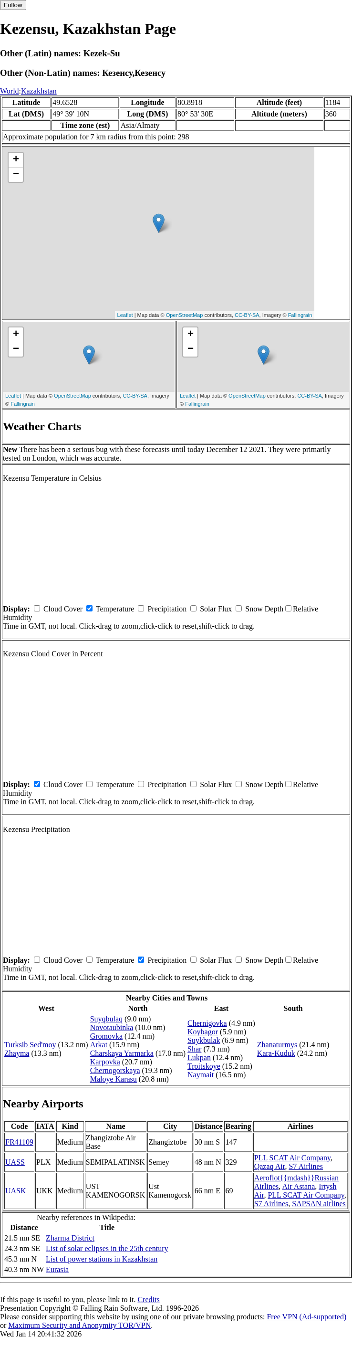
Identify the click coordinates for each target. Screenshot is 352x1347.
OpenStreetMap (184, 315)
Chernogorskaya (115, 1070)
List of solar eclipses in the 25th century (107, 1248)
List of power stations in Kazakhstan (101, 1259)
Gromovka (106, 1036)
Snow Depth (264, 609)
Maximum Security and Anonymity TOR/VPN (79, 1325)
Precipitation (166, 609)
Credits (148, 1299)
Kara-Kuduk (276, 1053)
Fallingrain (300, 315)
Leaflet (125, 315)
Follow (13, 5)
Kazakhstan (39, 91)
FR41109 (19, 1142)
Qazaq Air (269, 1166)
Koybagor (202, 1032)
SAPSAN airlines (318, 1204)
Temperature (115, 609)
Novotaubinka (112, 1027)
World (9, 91)
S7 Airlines (306, 1166)
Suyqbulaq (106, 1019)
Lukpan (199, 1057)
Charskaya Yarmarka (122, 1053)
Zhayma (16, 1053)
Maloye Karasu (113, 1079)
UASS (15, 1162)
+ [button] (16, 160)
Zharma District (70, 1238)
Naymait (200, 1075)
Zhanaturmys (277, 1045)
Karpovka (105, 1062)
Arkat (98, 1045)
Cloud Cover (63, 609)
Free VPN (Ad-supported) (306, 1317)
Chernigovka (207, 1023)
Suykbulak (203, 1040)
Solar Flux (216, 609)
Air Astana (298, 1186)
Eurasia (57, 1269)
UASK (15, 1191)
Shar (194, 1049)
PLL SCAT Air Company (292, 1158)
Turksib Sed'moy (30, 1045)
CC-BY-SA (247, 315)
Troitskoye (203, 1066)
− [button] (16, 175)
